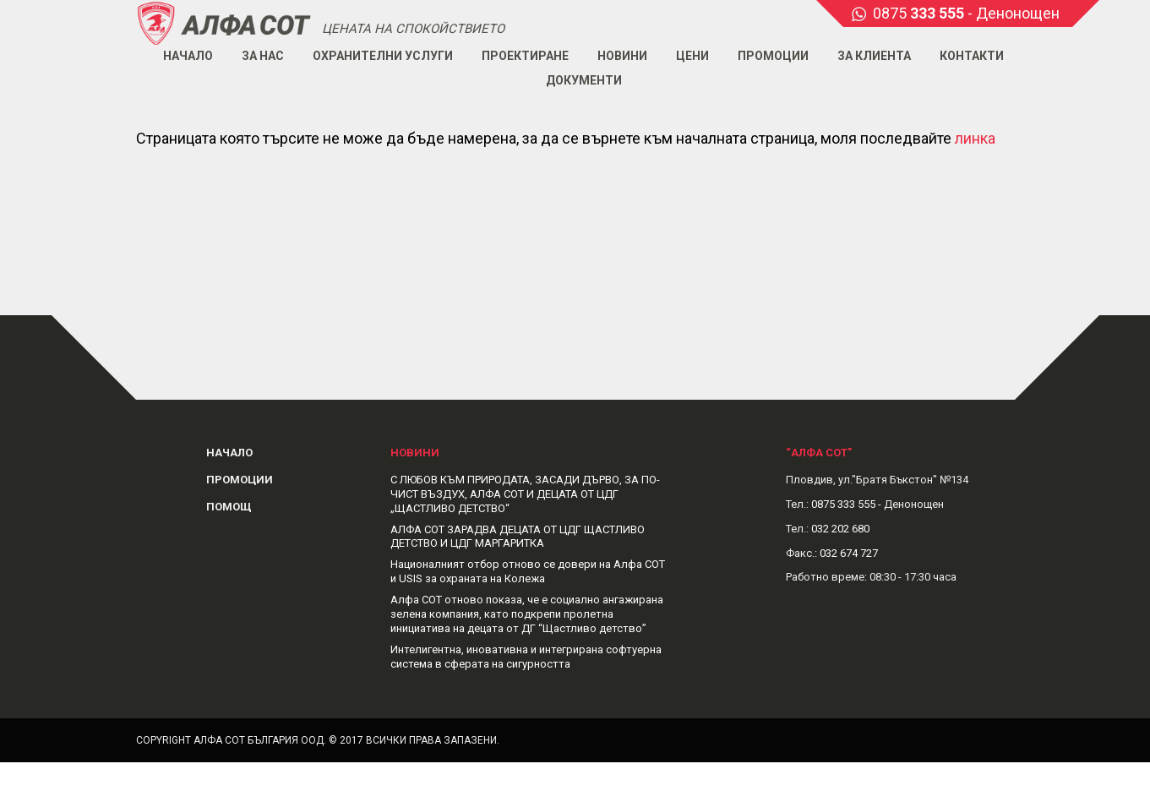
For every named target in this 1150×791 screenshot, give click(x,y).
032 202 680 (840, 528)
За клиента (874, 56)
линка (975, 138)
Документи (584, 80)
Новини (622, 56)
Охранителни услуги (383, 56)
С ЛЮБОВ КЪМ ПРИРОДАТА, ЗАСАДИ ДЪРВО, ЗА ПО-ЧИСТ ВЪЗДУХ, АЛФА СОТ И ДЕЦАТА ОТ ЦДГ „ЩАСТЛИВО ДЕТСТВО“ (525, 494)
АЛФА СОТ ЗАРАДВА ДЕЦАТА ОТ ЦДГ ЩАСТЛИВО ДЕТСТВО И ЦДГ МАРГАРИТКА (517, 536)
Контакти (972, 56)
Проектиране (525, 56)
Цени (692, 56)
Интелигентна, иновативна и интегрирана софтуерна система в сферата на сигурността (526, 656)
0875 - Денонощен (966, 13)
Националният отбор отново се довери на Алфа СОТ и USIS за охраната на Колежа (527, 571)
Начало (188, 56)
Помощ (229, 506)
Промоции (773, 56)
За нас (263, 56)
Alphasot (224, 22)
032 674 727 (849, 553)
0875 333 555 (843, 504)
